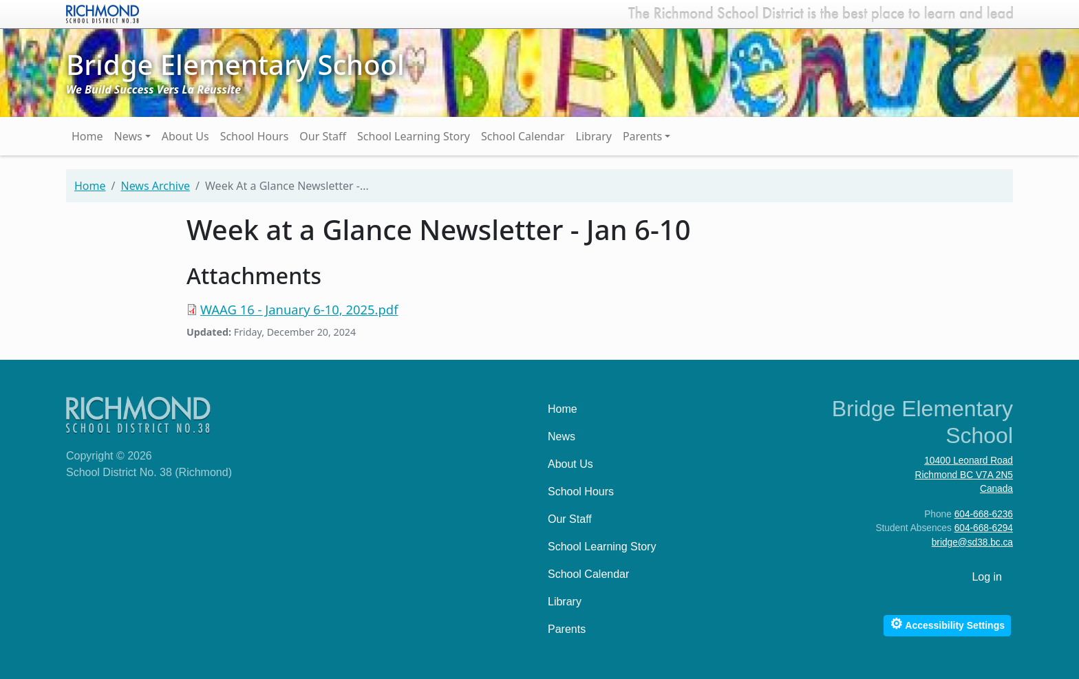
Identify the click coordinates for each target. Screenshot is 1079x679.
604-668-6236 (983, 514)
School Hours (254, 136)
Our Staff (322, 136)
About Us (185, 136)
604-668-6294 (983, 528)
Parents (642, 136)
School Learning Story (413, 136)
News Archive (155, 185)
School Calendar (523, 136)
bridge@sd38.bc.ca (972, 542)
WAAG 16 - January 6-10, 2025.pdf (299, 309)
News (128, 136)
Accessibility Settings (947, 624)
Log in (987, 577)
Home (87, 136)
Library (594, 136)
